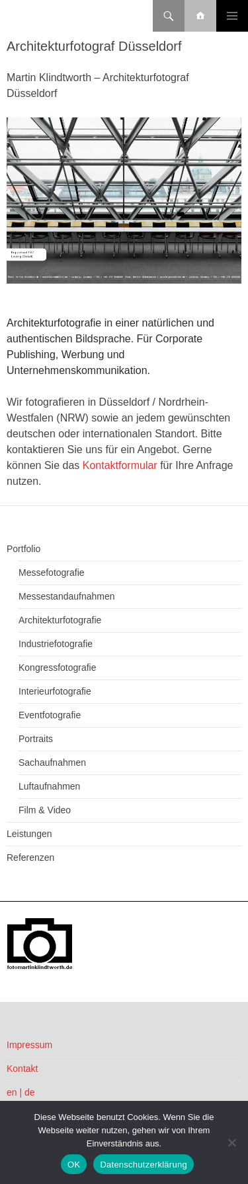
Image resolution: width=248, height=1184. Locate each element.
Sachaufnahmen (52, 762)
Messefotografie (52, 572)
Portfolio (23, 549)
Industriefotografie (56, 644)
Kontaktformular (120, 465)
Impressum (29, 1045)
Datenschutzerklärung (143, 1164)
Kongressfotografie (58, 667)
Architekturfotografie (60, 620)
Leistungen (29, 833)
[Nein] (231, 1142)
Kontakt (22, 1068)
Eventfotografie (50, 715)
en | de (21, 1092)
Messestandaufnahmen (67, 596)
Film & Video (45, 810)
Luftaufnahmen (49, 786)
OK (73, 1164)
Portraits (36, 738)
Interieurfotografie (55, 691)
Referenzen (30, 857)
